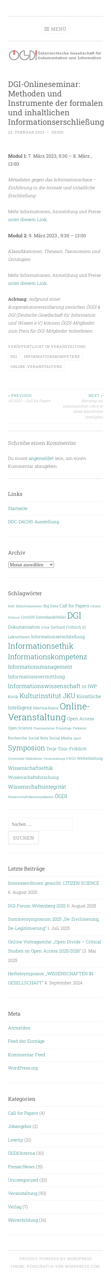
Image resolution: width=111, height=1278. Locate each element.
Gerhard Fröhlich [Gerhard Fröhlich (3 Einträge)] (66, 626)
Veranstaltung (68, 346)
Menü (59, 29)
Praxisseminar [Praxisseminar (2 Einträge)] (44, 728)
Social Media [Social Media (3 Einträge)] (60, 737)
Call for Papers (23, 1113)
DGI (13, 356)
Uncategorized (23, 1180)
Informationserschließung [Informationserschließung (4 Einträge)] (58, 636)
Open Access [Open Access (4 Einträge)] (80, 718)
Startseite (18, 508)
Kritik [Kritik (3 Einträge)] (13, 696)
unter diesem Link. (28, 219)
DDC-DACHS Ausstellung (33, 521)
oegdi (58, 132)
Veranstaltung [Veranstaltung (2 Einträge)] (54, 758)
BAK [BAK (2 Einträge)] (11, 606)
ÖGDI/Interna (21, 1153)
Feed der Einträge (26, 1041)
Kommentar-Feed (26, 1054)
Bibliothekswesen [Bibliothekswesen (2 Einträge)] (29, 606)
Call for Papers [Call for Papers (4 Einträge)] (74, 605)
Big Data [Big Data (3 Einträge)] (51, 605)
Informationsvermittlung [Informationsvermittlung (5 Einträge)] (36, 676)
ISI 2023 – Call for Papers (32, 398)
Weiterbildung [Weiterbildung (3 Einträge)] (90, 758)
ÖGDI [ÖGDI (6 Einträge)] (61, 796)
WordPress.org (23, 1068)
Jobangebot (19, 1126)
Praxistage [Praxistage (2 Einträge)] (64, 728)
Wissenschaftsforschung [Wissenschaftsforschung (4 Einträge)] (33, 777)
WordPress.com (82, 1266)
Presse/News (21, 1167)
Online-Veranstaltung (36, 366)
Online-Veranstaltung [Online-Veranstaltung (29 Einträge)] (49, 711)
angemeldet (41, 458)
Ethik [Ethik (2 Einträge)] (45, 627)
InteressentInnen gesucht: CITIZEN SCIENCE (53, 883)
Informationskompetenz (52, 356)
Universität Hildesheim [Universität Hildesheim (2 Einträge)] (25, 758)
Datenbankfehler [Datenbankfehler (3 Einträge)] (51, 616)
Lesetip (15, 1140)
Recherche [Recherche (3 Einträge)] (17, 737)
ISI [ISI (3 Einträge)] (84, 686)
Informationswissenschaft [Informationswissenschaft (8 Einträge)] (44, 686)
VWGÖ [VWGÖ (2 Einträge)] (71, 758)
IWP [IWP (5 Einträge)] (92, 686)
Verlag (14, 1207)
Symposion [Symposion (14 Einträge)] (26, 747)
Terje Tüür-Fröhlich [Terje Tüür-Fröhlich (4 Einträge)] (66, 748)
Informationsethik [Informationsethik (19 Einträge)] (40, 646)
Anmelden (19, 1028)
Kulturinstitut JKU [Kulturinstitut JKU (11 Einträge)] (47, 695)
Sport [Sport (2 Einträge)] (77, 738)
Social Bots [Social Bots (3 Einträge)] (38, 737)
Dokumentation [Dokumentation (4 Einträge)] (24, 627)
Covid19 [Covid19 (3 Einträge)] (28, 616)
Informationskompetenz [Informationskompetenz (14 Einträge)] (47, 656)
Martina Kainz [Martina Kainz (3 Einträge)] (46, 707)
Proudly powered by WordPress (56, 1258)
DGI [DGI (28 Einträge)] (74, 615)
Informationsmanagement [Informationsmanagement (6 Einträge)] (40, 666)
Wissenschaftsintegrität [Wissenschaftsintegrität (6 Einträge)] (37, 786)
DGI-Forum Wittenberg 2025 (37, 906)
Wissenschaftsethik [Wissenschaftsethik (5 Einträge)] (30, 768)
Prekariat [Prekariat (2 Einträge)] (79, 728)
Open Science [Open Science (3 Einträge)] (20, 727)
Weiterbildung (23, 1220)
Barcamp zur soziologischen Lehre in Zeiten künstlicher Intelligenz (79, 406)
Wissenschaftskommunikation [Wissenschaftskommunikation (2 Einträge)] (31, 797)
